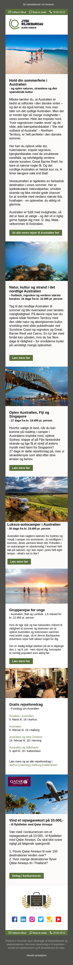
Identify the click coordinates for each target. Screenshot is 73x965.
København (50, 765)
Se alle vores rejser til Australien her (35, 232)
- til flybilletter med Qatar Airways (31, 824)
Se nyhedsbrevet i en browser (38, 4)
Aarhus (13, 765)
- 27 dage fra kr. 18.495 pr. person (30, 420)
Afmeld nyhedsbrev (36, 955)
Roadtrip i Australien (21, 716)
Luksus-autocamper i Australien (34, 524)
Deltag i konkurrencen (26, 875)
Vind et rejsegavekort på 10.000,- (36, 820)
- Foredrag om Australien (24, 708)
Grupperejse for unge (27, 610)
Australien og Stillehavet (24, 747)
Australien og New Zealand (25, 737)
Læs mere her (21, 357)
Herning (25, 765)
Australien (15, 726)
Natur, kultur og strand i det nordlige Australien (32, 289)
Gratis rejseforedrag (26, 704)
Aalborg (36, 765)
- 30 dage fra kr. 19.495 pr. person (28, 528)
